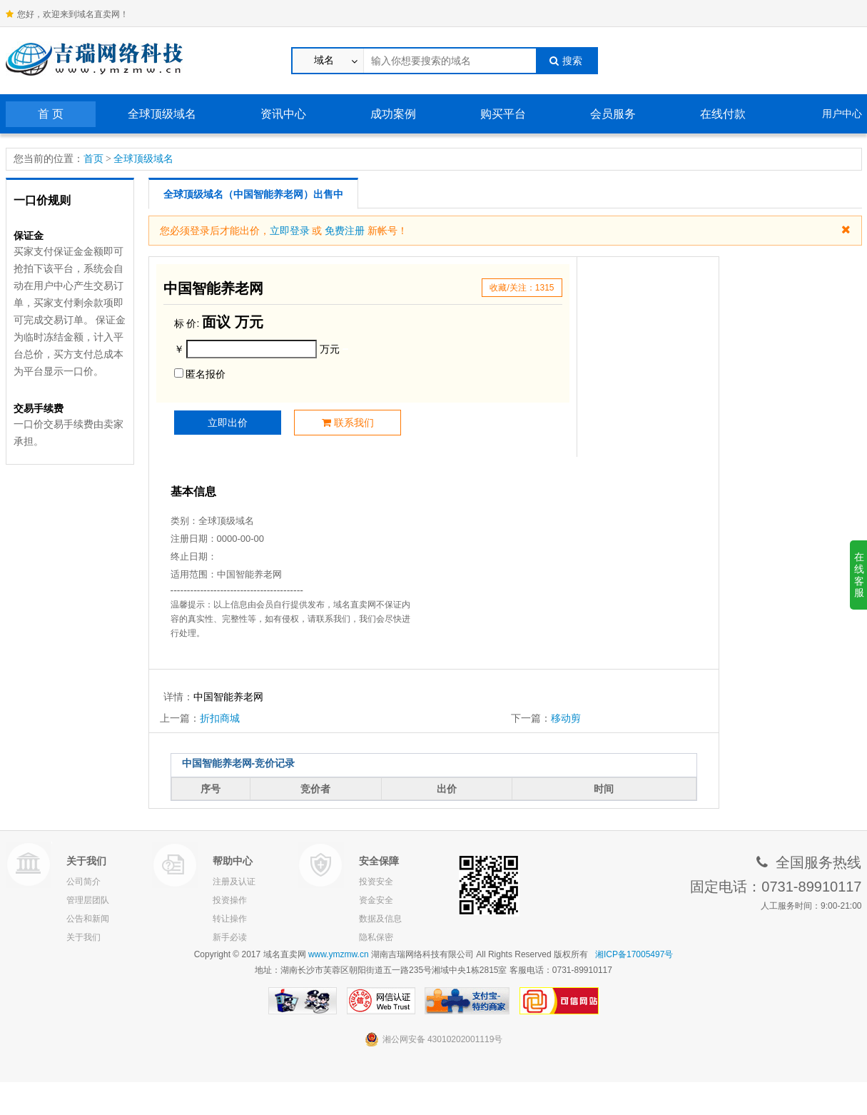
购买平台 (503, 114)
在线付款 (723, 114)
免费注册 (345, 230)
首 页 (51, 114)
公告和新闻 (87, 919)
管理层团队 (87, 900)
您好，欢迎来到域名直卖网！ (67, 14)
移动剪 (566, 718)
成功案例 (393, 114)
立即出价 (228, 422)
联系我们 (348, 422)
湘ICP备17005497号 (634, 954)
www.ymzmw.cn (338, 954)
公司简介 (83, 882)
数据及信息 (380, 919)
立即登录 (290, 230)
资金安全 (376, 900)
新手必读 (230, 937)
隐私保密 (376, 937)
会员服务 (613, 114)
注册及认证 (234, 882)
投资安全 (376, 882)
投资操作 (230, 900)
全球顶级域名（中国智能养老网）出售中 (253, 194)
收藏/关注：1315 (522, 288)
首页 (93, 158)
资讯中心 (283, 114)
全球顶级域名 (162, 114)
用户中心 (842, 113)
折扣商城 (220, 718)
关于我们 (83, 937)
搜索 (565, 60)
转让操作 (230, 919)
